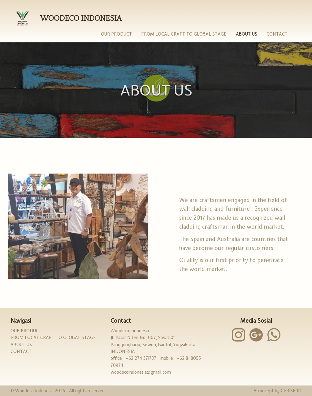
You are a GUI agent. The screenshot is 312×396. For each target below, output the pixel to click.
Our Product (116, 34)
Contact (277, 34)
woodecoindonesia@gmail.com (140, 372)
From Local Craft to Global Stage (184, 34)
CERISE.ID (291, 391)
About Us (246, 34)
